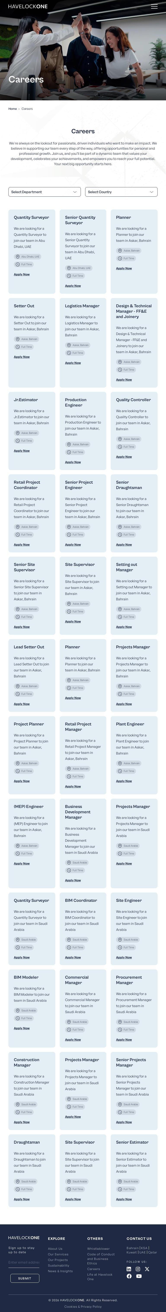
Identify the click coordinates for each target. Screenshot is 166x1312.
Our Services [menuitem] (58, 1254)
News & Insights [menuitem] (60, 1271)
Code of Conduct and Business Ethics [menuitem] (101, 1258)
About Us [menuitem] (55, 1248)
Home (12, 108)
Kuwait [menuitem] (132, 1252)
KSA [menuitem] (144, 1248)
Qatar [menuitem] (152, 1252)
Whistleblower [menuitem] (98, 1248)
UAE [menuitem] (142, 1252)
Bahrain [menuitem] (133, 1248)
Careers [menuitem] (93, 1269)
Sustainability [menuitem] (59, 1265)
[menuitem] (31, 252)
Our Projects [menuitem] (58, 1260)
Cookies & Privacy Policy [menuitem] (83, 1306)
